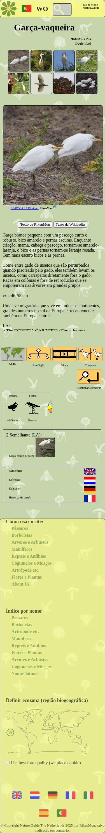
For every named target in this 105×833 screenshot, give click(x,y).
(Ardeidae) (83, 43)
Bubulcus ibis (81, 39)
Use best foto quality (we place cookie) (45, 762)
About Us (20, 584)
